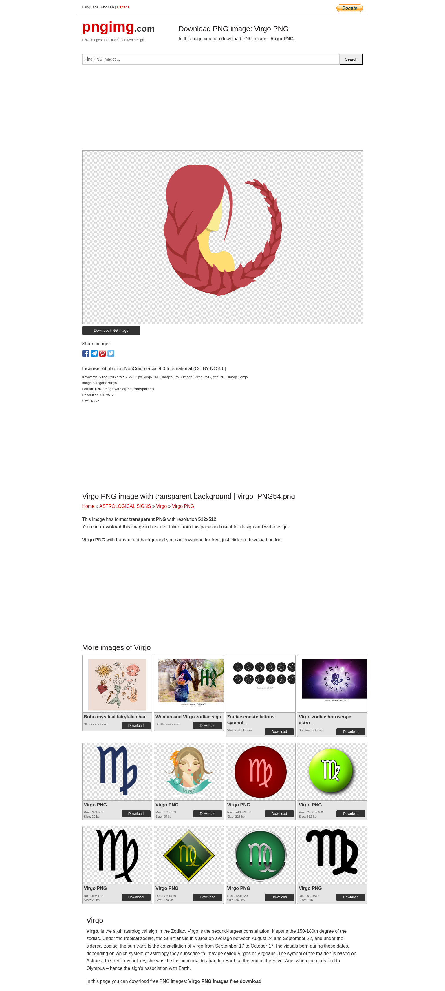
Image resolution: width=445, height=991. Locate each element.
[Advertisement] (222, 109)
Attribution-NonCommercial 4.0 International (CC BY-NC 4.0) (164, 368)
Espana (123, 7)
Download (136, 726)
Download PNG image (111, 330)
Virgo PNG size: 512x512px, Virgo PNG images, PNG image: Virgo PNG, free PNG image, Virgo (173, 377)
